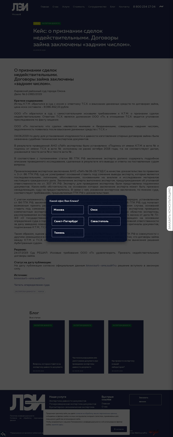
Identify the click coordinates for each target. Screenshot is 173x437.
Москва (59, 209)
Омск (94, 209)
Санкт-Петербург (66, 221)
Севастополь (99, 221)
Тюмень (59, 232)
